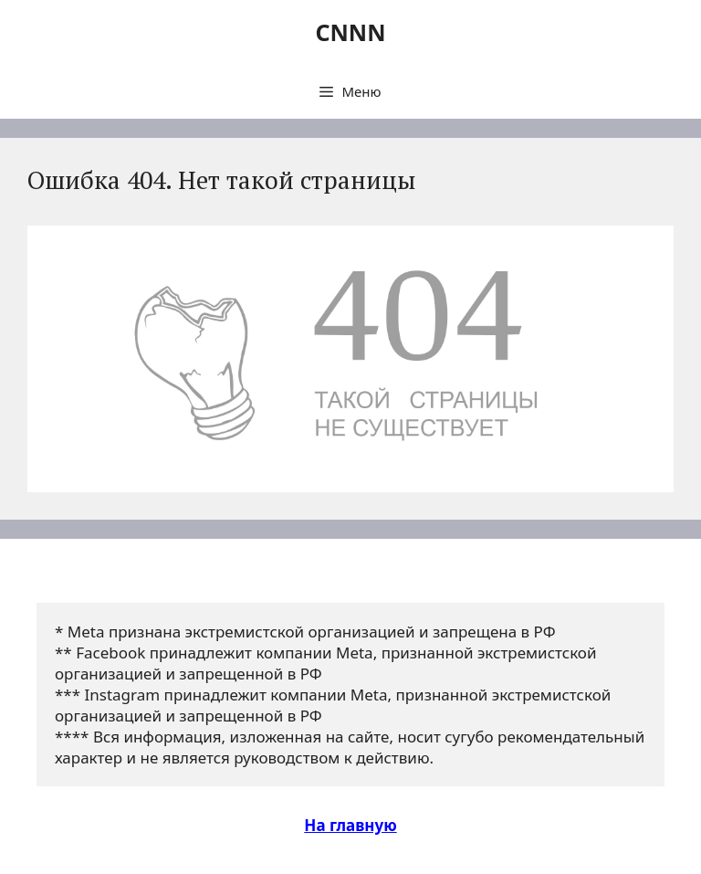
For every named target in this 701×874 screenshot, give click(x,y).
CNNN (350, 31)
